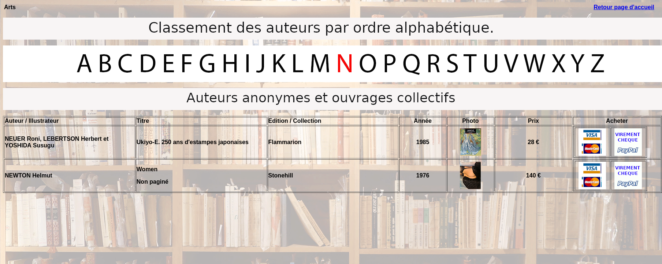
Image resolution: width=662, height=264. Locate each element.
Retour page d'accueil (624, 7)
